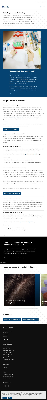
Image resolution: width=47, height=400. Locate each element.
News (4, 370)
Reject (9, 397)
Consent (4, 397)
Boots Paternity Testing (8, 374)
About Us (5, 367)
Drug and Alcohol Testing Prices (31, 154)
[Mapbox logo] (3, 262)
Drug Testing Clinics (7, 354)
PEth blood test (20, 117)
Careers (4, 372)
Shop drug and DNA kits (8, 378)
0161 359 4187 (6, 348)
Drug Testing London (7, 356)
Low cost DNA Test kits (8, 376)
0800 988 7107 (43, 2)
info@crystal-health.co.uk (8, 350)
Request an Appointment (8, 359)
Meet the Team (6, 369)
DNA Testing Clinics (7, 352)
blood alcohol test (11, 117)
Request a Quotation (7, 357)
